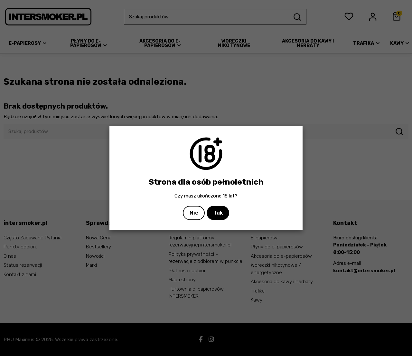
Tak (218, 213)
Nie (194, 213)
